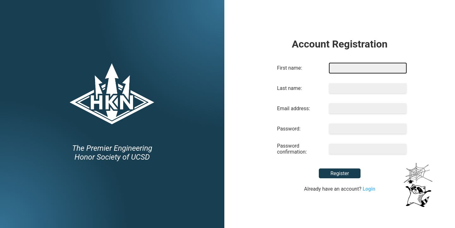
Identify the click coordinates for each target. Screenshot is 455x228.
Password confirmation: (292, 149)
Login (369, 189)
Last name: (289, 88)
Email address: (293, 108)
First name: (289, 68)
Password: (289, 129)
